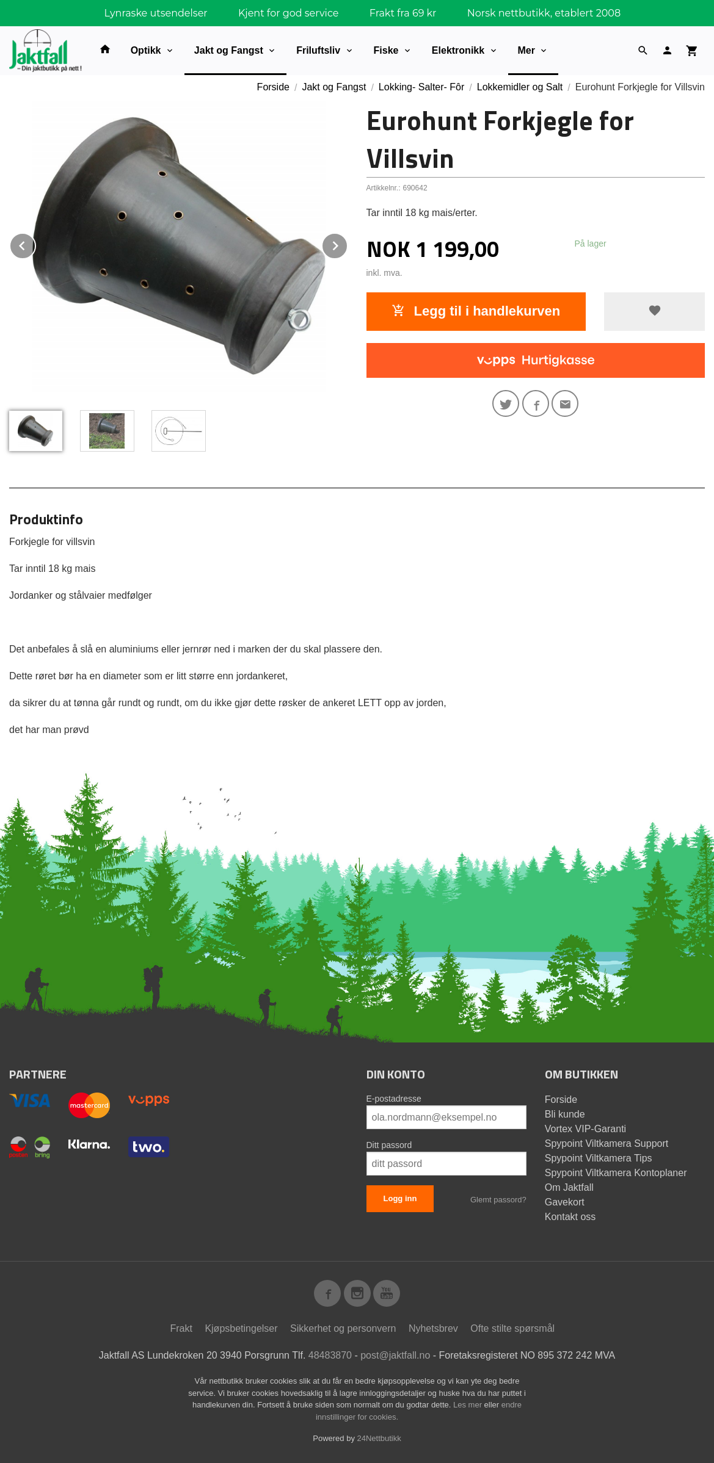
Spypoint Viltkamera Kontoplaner (616, 1173)
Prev (35, 243)
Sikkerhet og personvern (343, 1328)
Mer (526, 50)
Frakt (181, 1328)
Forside (273, 87)
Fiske (386, 50)
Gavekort (565, 1202)
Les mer (468, 1404)
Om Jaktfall (569, 1187)
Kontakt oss (570, 1217)
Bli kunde (565, 1114)
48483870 (330, 1355)
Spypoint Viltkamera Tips (598, 1158)
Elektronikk (458, 50)
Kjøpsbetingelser (241, 1328)
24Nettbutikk (379, 1438)
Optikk (146, 50)
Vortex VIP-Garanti (585, 1129)
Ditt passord (389, 1145)
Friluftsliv (318, 50)
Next (347, 243)
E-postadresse (393, 1099)
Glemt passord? (498, 1199)
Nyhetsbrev (433, 1328)
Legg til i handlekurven (476, 311)
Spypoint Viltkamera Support (606, 1143)
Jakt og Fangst (228, 50)
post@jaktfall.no (395, 1355)
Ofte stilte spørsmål (512, 1328)
